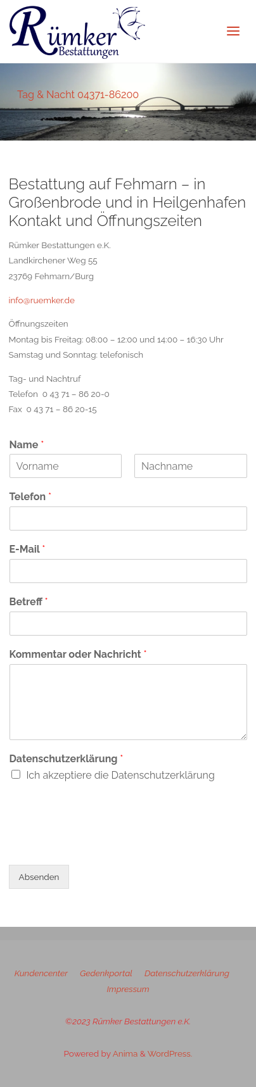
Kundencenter (41, 973)
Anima (124, 1053)
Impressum (128, 989)
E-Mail (28, 549)
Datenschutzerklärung (67, 759)
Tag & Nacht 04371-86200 (78, 95)
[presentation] (105, 843)
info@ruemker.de (42, 300)
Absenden (39, 877)
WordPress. (170, 1053)
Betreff (29, 602)
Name (27, 445)
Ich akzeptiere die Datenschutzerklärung (121, 775)
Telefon (31, 497)
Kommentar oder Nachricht (78, 654)
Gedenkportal (106, 973)
